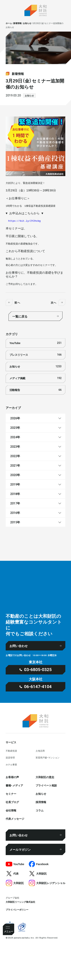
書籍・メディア (14, 785)
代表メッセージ (15, 818)
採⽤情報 (41, 802)
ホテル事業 (11, 764)
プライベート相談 (46, 785)
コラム (40, 810)
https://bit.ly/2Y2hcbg (24, 221)
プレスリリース (35, 354)
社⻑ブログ (12, 802)
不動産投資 (11, 750)
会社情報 (11, 810)
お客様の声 (12, 777)
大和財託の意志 (45, 777)
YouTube (35, 343)
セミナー (11, 794)
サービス (11, 742)
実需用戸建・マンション (47, 757)
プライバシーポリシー (17, 909)
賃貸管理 (10, 757)
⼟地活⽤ (40, 750)
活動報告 (35, 390)
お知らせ (29, 95)
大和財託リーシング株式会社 (20, 902)
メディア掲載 (35, 378)
